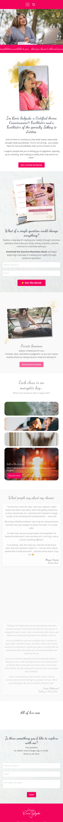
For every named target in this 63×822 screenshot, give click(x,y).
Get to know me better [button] (31, 165)
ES (45, 804)
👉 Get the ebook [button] (31, 282)
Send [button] (31, 776)
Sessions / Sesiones (32, 804)
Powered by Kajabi (31, 816)
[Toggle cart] (34, 5)
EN (18, 804)
